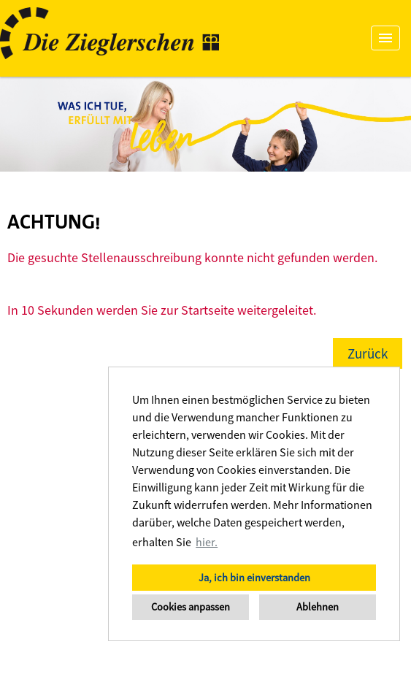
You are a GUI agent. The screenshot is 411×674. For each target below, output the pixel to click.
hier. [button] (207, 542)
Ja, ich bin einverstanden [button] (254, 577)
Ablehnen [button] (317, 606)
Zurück (367, 353)
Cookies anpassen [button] (190, 606)
